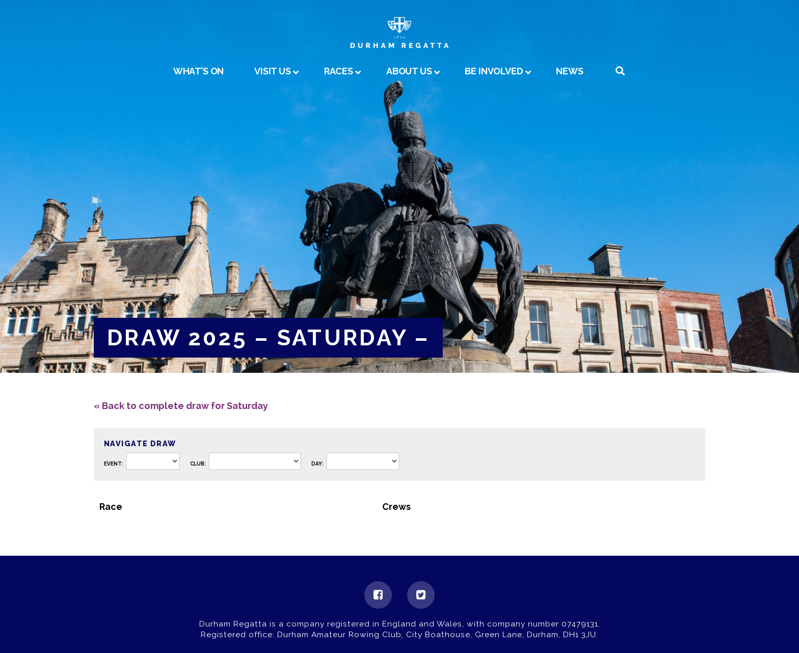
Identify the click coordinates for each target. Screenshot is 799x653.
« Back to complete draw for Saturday (181, 405)
